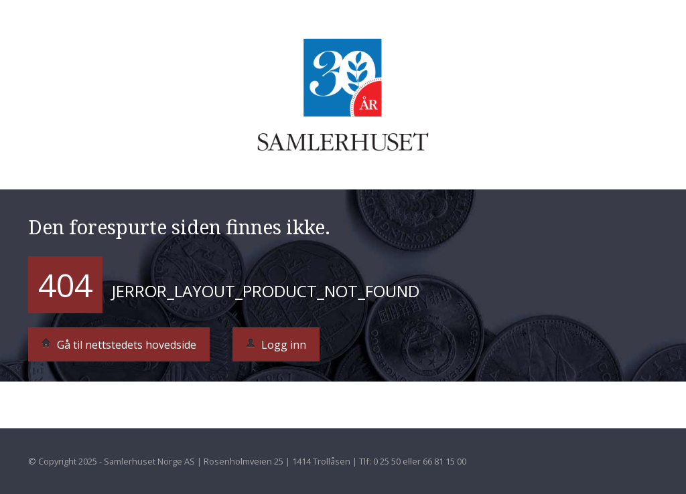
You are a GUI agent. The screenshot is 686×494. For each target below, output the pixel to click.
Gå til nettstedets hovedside (119, 344)
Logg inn (276, 344)
